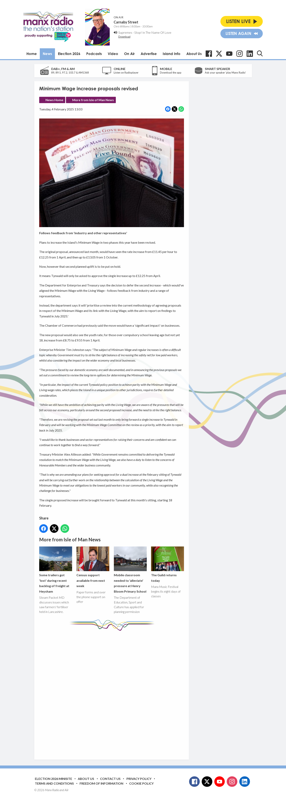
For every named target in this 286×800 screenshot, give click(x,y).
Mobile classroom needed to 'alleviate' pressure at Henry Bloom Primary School (130, 569)
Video (113, 53)
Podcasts (94, 53)
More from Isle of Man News (93, 100)
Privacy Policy (138, 778)
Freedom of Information (101, 783)
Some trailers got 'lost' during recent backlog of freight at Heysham (55, 569)
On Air (129, 53)
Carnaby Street (126, 22)
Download (124, 36)
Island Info (171, 53)
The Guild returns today (167, 564)
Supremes (125, 32)
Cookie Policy (141, 783)
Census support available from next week (92, 567)
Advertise (149, 53)
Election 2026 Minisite (53, 778)
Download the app (170, 72)
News (47, 53)
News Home (54, 100)
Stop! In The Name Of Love (152, 32)
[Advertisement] (113, 692)
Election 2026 (69, 53)
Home (31, 53)
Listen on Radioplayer (126, 72)
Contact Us (110, 778)
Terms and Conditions (54, 783)
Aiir (67, 790)
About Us (194, 53)
